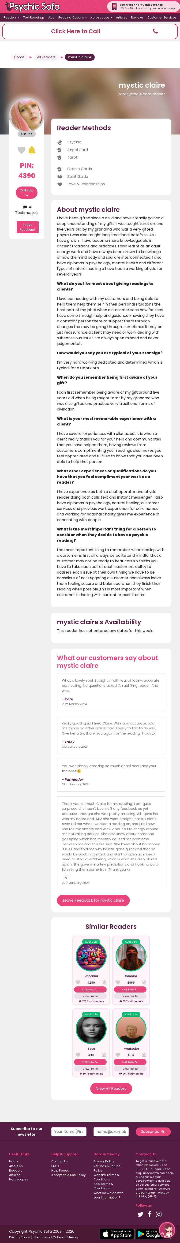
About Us (16, 1166)
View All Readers (111, 1088)
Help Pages (60, 1170)
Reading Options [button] (71, 17)
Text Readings (34, 17)
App (51, 17)
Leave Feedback (28, 227)
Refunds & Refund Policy (107, 1168)
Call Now (26, 192)
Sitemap (73, 1237)
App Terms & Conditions (103, 1186)
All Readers (46, 57)
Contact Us (59, 1161)
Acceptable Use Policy (68, 1175)
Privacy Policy (104, 1161)
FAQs (55, 1166)
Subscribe (153, 1131)
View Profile (90, 996)
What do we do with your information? (108, 1195)
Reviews (137, 17)
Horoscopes (18, 1179)
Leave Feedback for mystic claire (93, 900)
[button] (90, 31)
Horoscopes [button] (100, 17)
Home (19, 57)
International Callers (48, 1237)
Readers (15, 1170)
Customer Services (161, 17)
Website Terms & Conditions (106, 1177)
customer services (157, 1185)
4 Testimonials (26, 209)
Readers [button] (10, 17)
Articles (121, 17)
